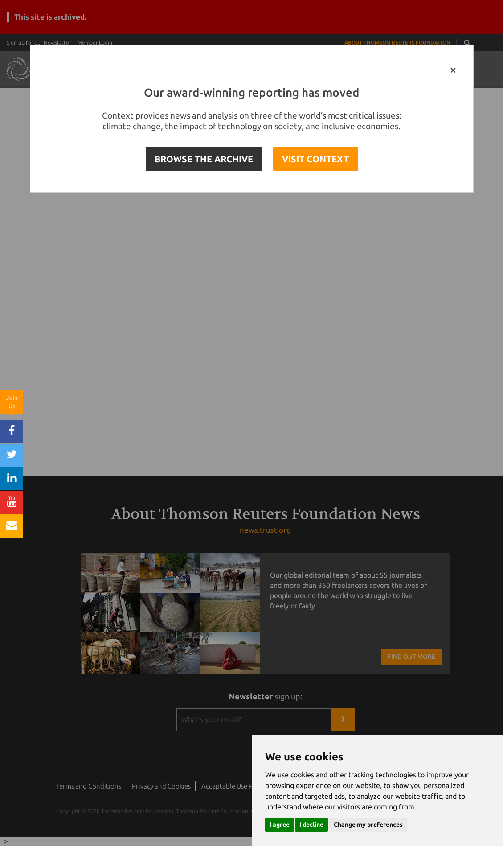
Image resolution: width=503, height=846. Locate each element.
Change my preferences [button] (368, 824)
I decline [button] (311, 824)
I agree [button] (280, 824)
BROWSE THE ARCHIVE (204, 159)
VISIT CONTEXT (315, 159)
